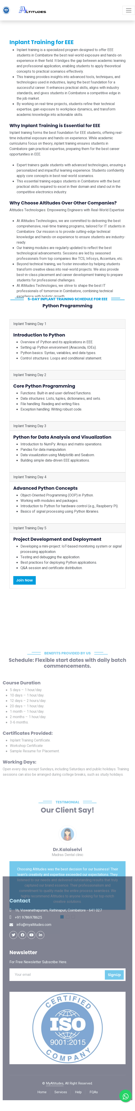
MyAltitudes (54, 1083)
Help (78, 1092)
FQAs (94, 1092)
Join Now (24, 580)
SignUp (114, 974)
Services (60, 1092)
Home (42, 1092)
